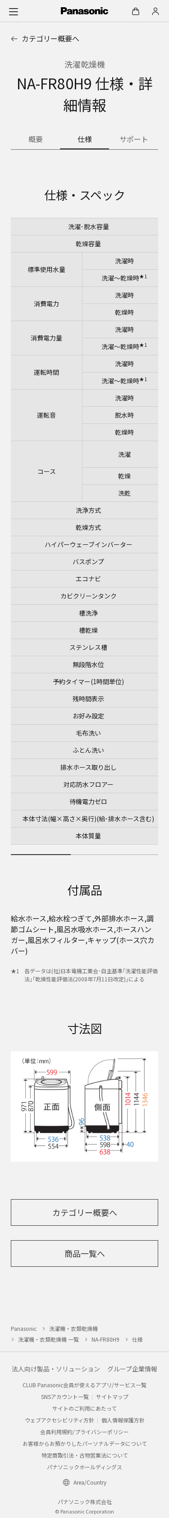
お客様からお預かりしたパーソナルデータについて (85, 1443)
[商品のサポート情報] (133, 140)
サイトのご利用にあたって (84, 1408)
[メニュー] (13, 11)
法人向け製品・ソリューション (56, 1368)
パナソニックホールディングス (84, 1467)
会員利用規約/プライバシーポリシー (84, 1431)
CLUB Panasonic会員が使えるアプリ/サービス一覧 (84, 1385)
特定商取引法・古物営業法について (84, 1455)
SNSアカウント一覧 (65, 1396)
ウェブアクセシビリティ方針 (59, 1420)
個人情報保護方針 (123, 1420)
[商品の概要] (35, 140)
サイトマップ (112, 1396)
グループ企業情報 (132, 1368)
